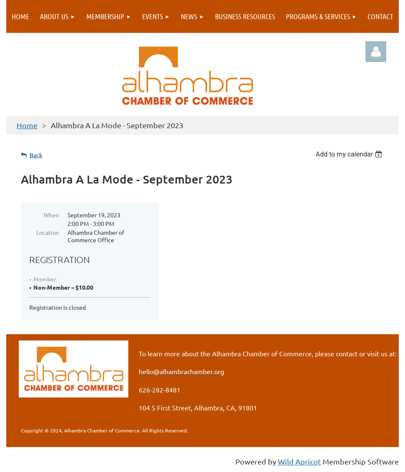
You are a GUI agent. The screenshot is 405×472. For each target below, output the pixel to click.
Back (36, 155)
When (51, 215)
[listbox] (349, 154)
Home (27, 125)
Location (47, 232)
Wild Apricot (299, 461)
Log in (375, 51)
